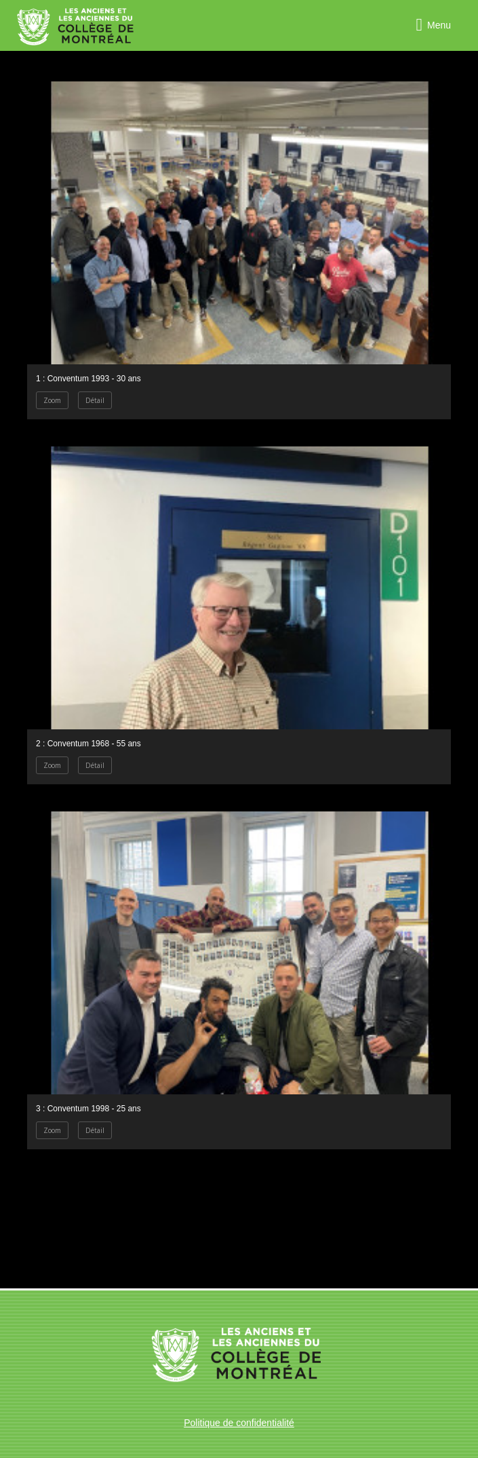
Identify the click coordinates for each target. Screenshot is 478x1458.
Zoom (52, 400)
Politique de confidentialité (239, 1422)
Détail (94, 400)
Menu (439, 25)
